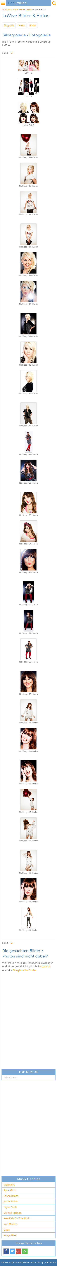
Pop (22, 9)
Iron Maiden (10, 1224)
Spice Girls (9, 1190)
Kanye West (10, 1235)
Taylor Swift (10, 1207)
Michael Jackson (12, 1212)
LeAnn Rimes (10, 1196)
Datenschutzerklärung (33, 1262)
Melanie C (9, 1184)
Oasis (6, 1229)
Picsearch (44, 966)
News (22, 25)
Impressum (50, 1262)
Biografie (9, 25)
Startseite (6, 9)
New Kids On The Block (16, 1218)
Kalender (17, 1262)
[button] (6, 1251)
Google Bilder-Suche (24, 970)
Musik (15, 9)
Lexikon (17, 3)
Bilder (32, 25)
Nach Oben (6, 1262)
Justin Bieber (10, 1201)
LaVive (28, 9)
